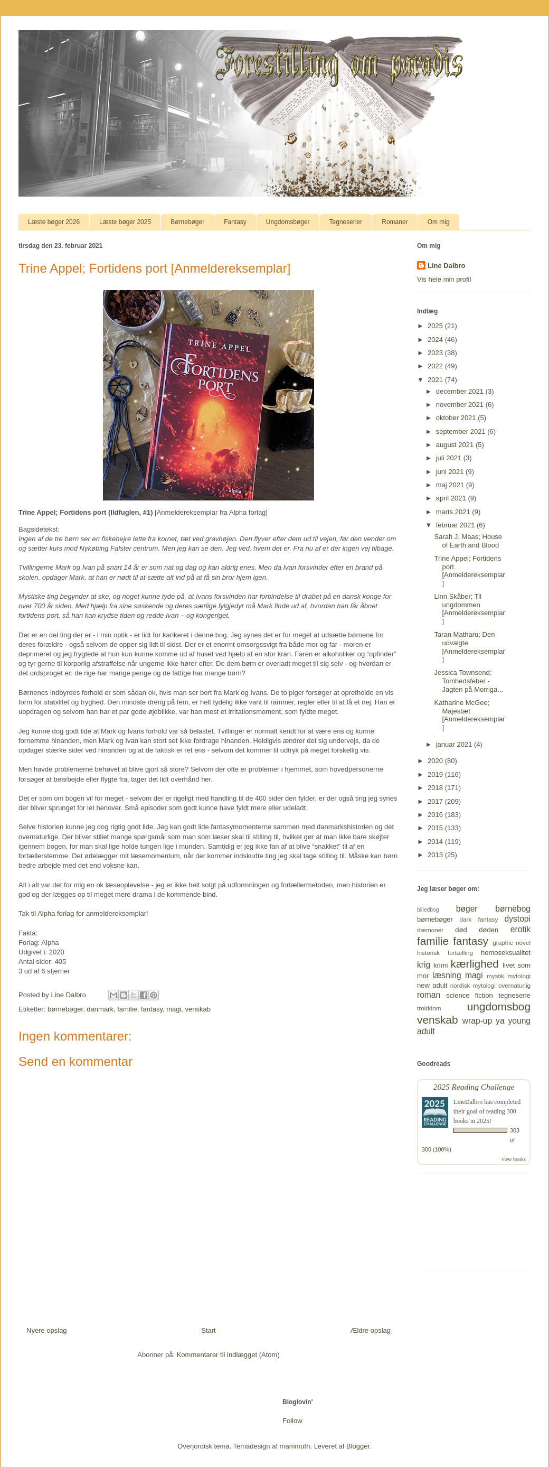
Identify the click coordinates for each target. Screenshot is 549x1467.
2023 (436, 353)
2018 (436, 788)
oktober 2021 (457, 418)
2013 (436, 855)
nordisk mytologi (473, 985)
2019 (436, 774)
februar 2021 (456, 525)
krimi (440, 965)
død (461, 930)
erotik (520, 929)
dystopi (518, 918)
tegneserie (514, 995)
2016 (436, 815)
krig (423, 964)
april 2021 (452, 498)
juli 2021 (449, 458)
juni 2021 (451, 472)
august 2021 (456, 445)
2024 (436, 339)
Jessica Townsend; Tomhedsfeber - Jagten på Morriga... (468, 680)
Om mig (439, 222)
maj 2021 (451, 485)
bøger (467, 908)
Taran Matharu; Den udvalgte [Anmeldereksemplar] (469, 646)
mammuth (295, 1446)
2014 (436, 842)
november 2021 (461, 404)
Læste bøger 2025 (125, 222)
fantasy (152, 1009)
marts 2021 (454, 512)
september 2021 (462, 431)
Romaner (395, 222)
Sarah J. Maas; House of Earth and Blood (468, 541)
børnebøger (65, 1009)
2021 (436, 380)
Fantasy (235, 222)
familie (127, 1009)
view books (513, 1159)
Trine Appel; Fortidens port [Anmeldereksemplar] (469, 570)
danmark (100, 1009)
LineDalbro (467, 1102)
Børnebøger (187, 222)
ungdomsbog (499, 1006)
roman (428, 994)
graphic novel (512, 942)
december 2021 (461, 391)
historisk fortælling (445, 952)
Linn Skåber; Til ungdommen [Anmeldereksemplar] (469, 608)
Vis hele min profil (444, 279)
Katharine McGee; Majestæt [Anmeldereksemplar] (469, 715)
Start (208, 1330)
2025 (436, 326)
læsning (446, 975)
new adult (432, 985)
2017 (436, 801)
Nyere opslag (46, 1330)
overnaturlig (514, 985)
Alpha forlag (55, 913)
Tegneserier (346, 222)
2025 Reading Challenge (474, 1086)
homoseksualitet (506, 953)
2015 (436, 828)
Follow (292, 1421)
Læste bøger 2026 (54, 222)
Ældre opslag (370, 1330)
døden (488, 930)
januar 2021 (455, 744)
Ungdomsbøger (288, 222)
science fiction (469, 995)
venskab (198, 1009)
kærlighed (475, 964)
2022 (436, 366)
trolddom (429, 1008)
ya (500, 1020)
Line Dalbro (447, 266)
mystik (495, 975)
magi (173, 1009)
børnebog (513, 908)
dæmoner (430, 929)
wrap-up (477, 1020)
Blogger (358, 1446)
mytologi (519, 975)
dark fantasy (479, 919)
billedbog (428, 910)
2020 (436, 761)
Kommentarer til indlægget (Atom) (228, 1355)
